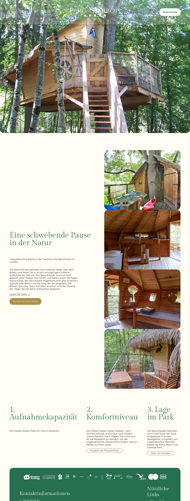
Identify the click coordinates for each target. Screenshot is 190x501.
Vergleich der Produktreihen (106, 450)
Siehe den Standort (164, 456)
